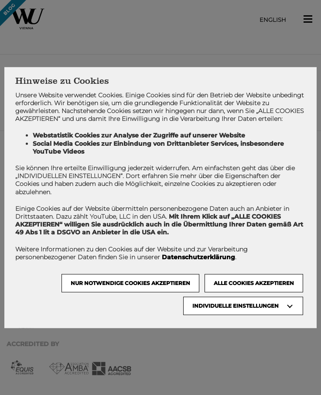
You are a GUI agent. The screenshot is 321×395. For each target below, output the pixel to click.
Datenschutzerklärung (198, 257)
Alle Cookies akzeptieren (254, 283)
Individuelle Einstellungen (235, 305)
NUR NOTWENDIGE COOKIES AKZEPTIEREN (130, 283)
